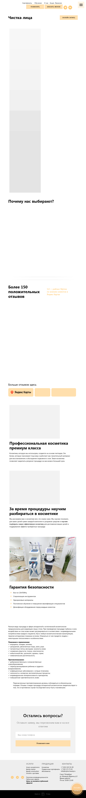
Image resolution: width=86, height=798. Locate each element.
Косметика (45, 767)
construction (35, 771)
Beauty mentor (31, 769)
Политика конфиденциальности (37, 777)
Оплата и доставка (32, 773)
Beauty (28, 771)
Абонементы (46, 771)
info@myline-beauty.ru (68, 771)
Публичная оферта (32, 779)
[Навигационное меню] (81, 5)
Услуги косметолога (32, 767)
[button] (54, 6)
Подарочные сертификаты (51, 769)
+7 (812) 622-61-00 (67, 767)
